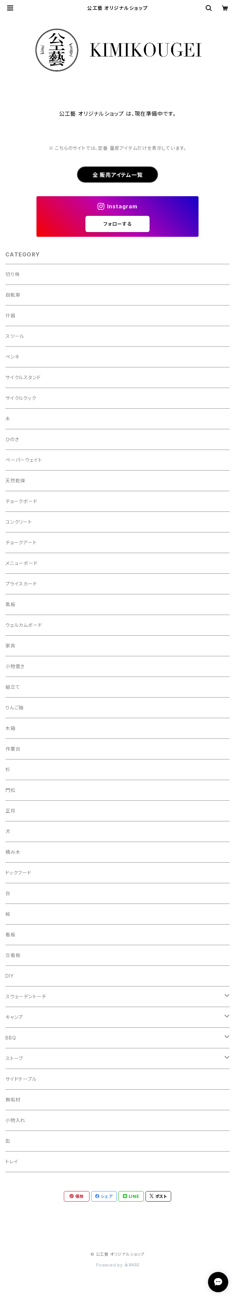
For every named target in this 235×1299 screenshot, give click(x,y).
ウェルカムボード (23, 625)
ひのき (12, 439)
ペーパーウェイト (23, 460)
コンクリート (18, 522)
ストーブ (14, 1058)
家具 (10, 645)
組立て (12, 687)
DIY (9, 976)
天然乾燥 (15, 480)
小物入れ (15, 1120)
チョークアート (21, 542)
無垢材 (12, 1099)
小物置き (15, 666)
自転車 (12, 295)
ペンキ (12, 357)
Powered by (117, 1265)
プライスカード (21, 584)
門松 (10, 790)
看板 (10, 934)
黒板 (10, 604)
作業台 (12, 749)
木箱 (10, 728)
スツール (14, 336)
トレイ (11, 1161)
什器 (10, 315)
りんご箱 (14, 707)
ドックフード (18, 872)
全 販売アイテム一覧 (118, 175)
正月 (10, 811)
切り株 (12, 274)
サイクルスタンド (23, 377)
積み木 (12, 852)
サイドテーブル (21, 1079)
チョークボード (21, 501)
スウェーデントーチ (25, 996)
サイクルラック (20, 398)
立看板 (12, 955)
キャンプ (14, 1017)
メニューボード (21, 563)
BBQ (10, 1038)
